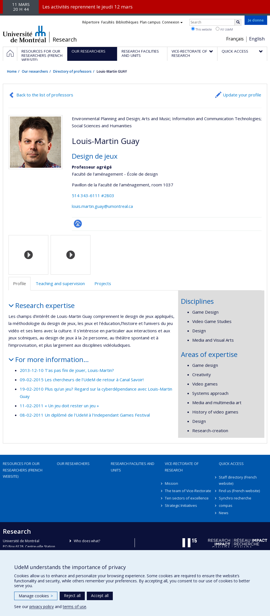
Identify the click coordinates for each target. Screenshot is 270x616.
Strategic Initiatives (181, 505)
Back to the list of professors (44, 95)
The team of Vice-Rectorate (188, 490)
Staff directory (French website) (238, 480)
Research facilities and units (132, 466)
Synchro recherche (235, 498)
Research (65, 39)
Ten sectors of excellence (187, 498)
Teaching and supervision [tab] (60, 283)
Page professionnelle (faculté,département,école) (78, 223)
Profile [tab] (19, 283)
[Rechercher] (238, 22)
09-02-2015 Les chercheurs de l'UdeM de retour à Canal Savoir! (82, 379)
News (223, 512)
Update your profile (242, 95)
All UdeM (224, 29)
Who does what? (87, 541)
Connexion (172, 22)
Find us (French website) (239, 490)
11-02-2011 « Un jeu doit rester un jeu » (59, 405)
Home (12, 71)
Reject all (72, 595)
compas (225, 505)
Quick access (231, 463)
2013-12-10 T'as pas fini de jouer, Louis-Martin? (67, 370)
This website (201, 29)
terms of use (74, 606)
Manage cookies (36, 595)
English (257, 39)
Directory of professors (72, 71)
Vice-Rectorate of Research (181, 466)
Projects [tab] (102, 283)
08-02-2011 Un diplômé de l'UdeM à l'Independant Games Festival (85, 415)
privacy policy (41, 606)
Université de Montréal (24, 33)
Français (235, 39)
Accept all (100, 595)
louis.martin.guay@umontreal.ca (102, 206)
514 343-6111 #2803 (93, 195)
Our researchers (35, 71)
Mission (171, 483)
